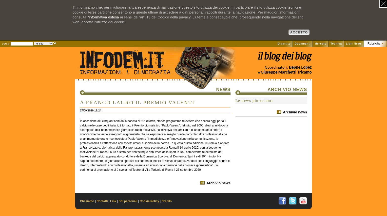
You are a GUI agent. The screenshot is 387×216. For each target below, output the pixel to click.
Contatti (102, 201)
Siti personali (128, 201)
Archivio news (218, 183)
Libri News (354, 43)
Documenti (303, 43)
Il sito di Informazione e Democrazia (133, 70)
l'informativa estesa (103, 17)
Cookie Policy (149, 201)
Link (113, 201)
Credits (166, 201)
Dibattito (284, 43)
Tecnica (336, 43)
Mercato (321, 43)
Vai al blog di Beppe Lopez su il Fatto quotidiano (284, 58)
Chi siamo (87, 201)
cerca (5, 43)
